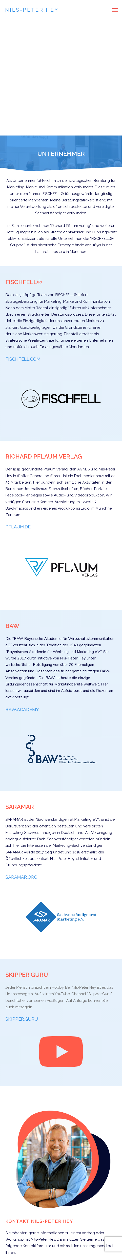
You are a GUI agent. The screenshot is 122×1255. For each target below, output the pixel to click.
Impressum (67, 1240)
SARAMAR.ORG (21, 761)
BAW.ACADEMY (22, 594)
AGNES (83, 353)
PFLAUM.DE (18, 411)
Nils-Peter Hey (32, 10)
